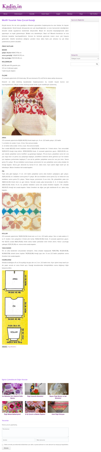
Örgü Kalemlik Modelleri (35, 396)
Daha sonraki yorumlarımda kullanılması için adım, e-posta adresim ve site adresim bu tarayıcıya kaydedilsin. (36, 444)
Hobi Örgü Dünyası (58, 414)
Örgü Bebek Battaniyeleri (12, 414)
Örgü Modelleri (12, 346)
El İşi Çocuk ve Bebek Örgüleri (35, 414)
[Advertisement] (35, 362)
